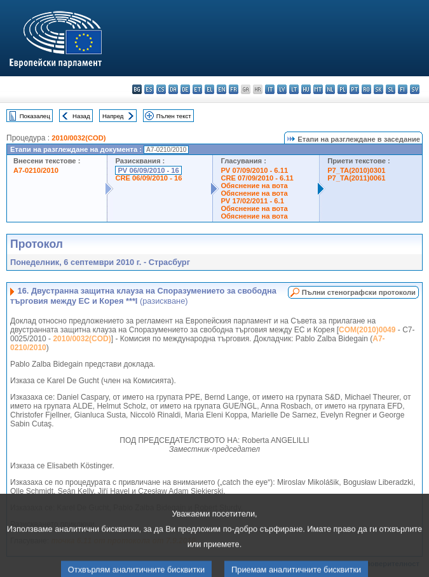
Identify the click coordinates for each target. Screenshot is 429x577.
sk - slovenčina (378, 89)
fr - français (233, 89)
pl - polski (342, 89)
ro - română (366, 89)
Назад (81, 115)
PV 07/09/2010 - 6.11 (254, 170)
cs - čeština (161, 89)
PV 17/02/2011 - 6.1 (252, 201)
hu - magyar (306, 89)
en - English (221, 89)
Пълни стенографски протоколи (359, 292)
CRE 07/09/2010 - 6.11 (257, 178)
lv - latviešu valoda (282, 89)
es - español (149, 89)
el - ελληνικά (209, 89)
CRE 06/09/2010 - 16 (148, 178)
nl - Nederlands (330, 89)
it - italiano (270, 89)
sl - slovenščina (390, 89)
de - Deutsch (185, 89)
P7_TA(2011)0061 (356, 178)
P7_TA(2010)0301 (356, 170)
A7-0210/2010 (35, 170)
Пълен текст (173, 115)
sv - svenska (414, 89)
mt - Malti (318, 89)
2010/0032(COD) (78, 138)
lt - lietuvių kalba (294, 89)
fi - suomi (402, 89)
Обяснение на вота (254, 185)
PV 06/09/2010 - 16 (148, 170)
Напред (113, 115)
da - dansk (173, 89)
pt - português (354, 89)
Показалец (35, 115)
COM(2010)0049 (367, 329)
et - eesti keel (197, 89)
